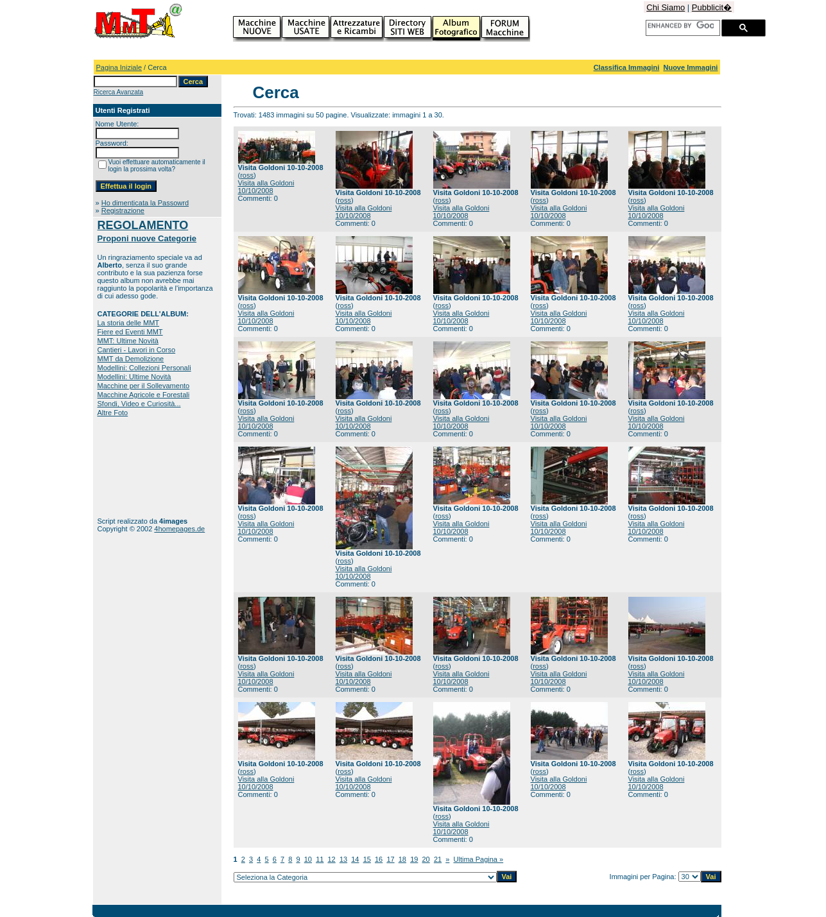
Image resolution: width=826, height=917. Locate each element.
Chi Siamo (665, 7)
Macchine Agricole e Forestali (144, 395)
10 (308, 859)
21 (438, 859)
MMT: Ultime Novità (128, 341)
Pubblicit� (712, 7)
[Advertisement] (138, 467)
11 (319, 859)
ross (247, 175)
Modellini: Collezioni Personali (144, 368)
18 (402, 859)
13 (343, 859)
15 (367, 859)
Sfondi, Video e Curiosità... (139, 403)
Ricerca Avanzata (119, 92)
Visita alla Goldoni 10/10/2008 (266, 186)
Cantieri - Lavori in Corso (137, 350)
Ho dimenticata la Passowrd (145, 203)
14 (355, 859)
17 (390, 859)
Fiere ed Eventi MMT (130, 332)
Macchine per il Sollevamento (144, 386)
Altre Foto (113, 412)
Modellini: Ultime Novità (134, 377)
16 (379, 859)
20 (426, 859)
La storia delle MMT (129, 323)
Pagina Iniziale (119, 67)
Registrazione (122, 210)
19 (414, 859)
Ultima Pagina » (479, 859)
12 (332, 859)
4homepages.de (179, 529)
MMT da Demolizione (131, 359)
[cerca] (681, 25)
